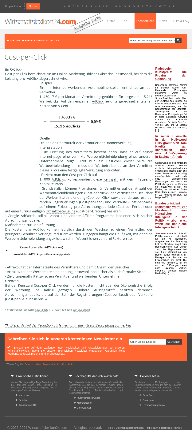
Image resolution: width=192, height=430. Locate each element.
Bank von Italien (33, 364)
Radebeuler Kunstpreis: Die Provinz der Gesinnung (171, 73)
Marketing (22, 395)
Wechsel (102, 229)
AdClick (98, 101)
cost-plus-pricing (81, 309)
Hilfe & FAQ (181, 21)
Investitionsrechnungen (87, 398)
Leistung (12, 78)
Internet (59, 87)
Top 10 (126, 21)
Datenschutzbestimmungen (129, 428)
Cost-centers (41, 309)
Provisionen (87, 188)
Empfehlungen (13, 6)
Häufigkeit (123, 234)
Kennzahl (111, 179)
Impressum (152, 428)
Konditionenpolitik (26, 405)
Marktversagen (83, 403)
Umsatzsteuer (82, 407)
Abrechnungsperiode (98, 206)
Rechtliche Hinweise (171, 428)
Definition (21, 400)
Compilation (68, 364)
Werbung (22, 290)
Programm (104, 215)
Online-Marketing (71, 74)
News (163, 21)
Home (111, 21)
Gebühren (29, 234)
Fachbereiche (145, 21)
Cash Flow (146, 395)
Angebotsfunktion (51, 364)
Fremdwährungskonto (152, 405)
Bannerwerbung (118, 142)
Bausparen (146, 400)
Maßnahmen (15, 224)
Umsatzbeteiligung (60, 211)
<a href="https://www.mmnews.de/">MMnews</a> (20, 144)
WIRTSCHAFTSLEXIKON (29, 40)
